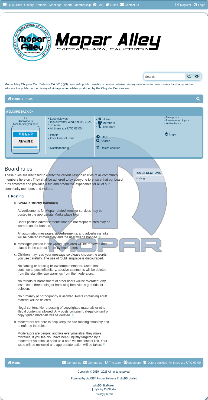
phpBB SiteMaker (104, 385)
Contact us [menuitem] (92, 362)
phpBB (90, 378)
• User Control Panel (61, 138)
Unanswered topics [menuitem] (177, 120)
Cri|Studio (110, 389)
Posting (140, 178)
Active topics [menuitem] (173, 123)
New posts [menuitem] (172, 117)
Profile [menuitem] (54, 134)
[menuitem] (98, 5)
